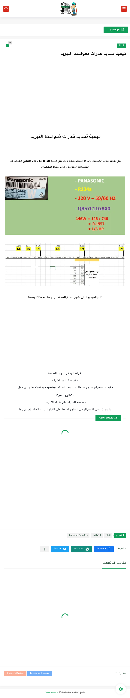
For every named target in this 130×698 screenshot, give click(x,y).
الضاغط (97, 535)
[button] (104, 549)
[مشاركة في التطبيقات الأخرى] (44, 549)
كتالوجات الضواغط (78, 535)
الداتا (121, 45)
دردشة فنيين (51, 692)
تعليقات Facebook (39, 673)
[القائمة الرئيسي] (124, 9)
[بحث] (6, 9)
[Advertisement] (65, 102)
